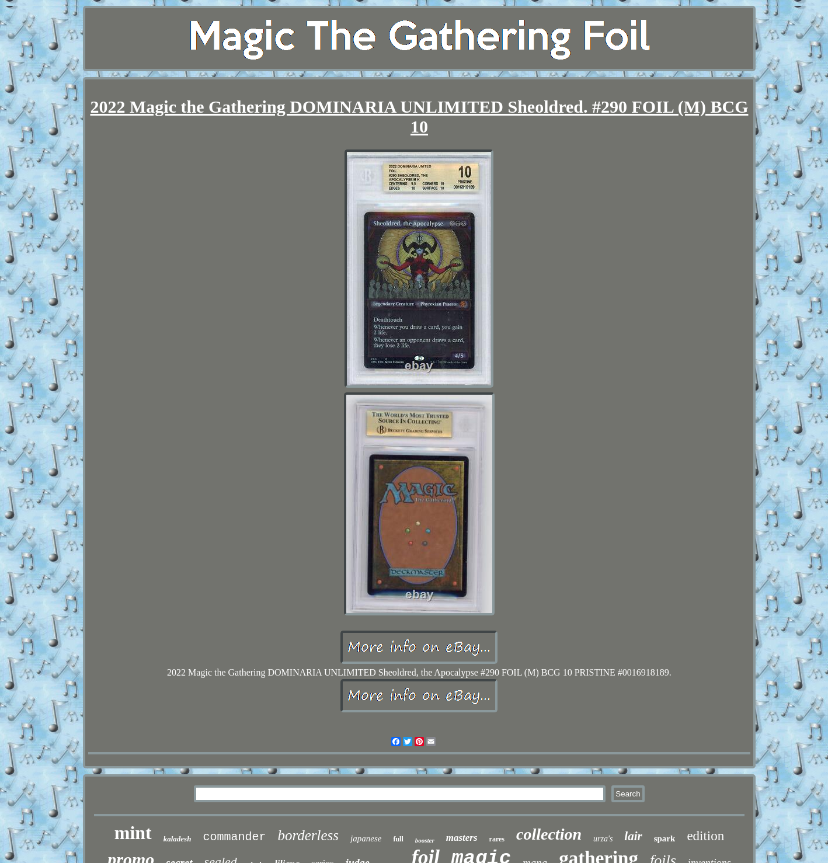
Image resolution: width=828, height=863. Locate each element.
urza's (603, 838)
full (398, 839)
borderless (308, 835)
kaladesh (177, 838)
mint (133, 832)
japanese (365, 838)
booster (424, 840)
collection (549, 834)
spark (665, 838)
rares (497, 839)
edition (705, 836)
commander (234, 837)
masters (462, 837)
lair (633, 836)
